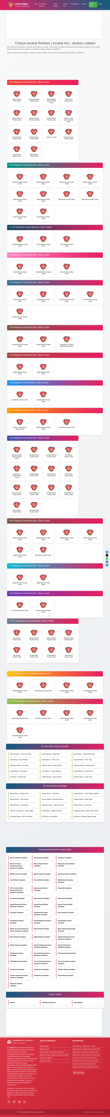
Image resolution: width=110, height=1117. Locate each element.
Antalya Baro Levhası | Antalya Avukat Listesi (86, 1055)
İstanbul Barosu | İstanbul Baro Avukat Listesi (86, 1049)
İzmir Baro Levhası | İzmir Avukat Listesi (84, 1058)
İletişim (100, 4)
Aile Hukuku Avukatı (46, 1058)
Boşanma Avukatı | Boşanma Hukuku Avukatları (54, 1055)
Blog (36, 4)
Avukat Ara (65, 5)
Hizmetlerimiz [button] (75, 4)
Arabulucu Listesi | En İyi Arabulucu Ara (84, 1064)
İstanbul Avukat (44, 1049)
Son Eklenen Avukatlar (42, 5)
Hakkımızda (99, 1112)
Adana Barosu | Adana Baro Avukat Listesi (85, 1052)
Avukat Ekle (92, 4)
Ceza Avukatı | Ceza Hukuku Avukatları (52, 1052)
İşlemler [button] (84, 4)
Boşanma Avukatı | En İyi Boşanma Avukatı (85, 1067)
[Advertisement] (54, 25)
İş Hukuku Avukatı (45, 1061)
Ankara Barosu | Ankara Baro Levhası (83, 1046)
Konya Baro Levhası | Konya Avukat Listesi (85, 1061)
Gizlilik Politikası (89, 1112)
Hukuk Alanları (55, 5)
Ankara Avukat (44, 1046)
